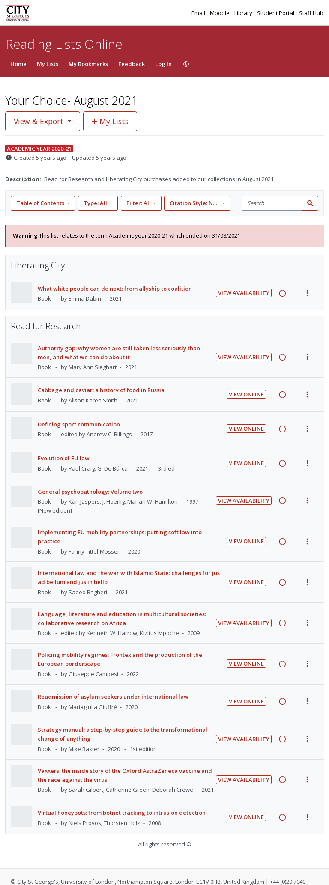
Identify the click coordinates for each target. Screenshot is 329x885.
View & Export (40, 121)
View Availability (243, 293)
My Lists (47, 64)
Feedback (131, 64)
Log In (163, 64)
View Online (246, 394)
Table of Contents (41, 203)
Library (244, 13)
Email (198, 13)
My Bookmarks (88, 64)
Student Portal (276, 13)
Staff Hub (311, 13)
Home (18, 64)
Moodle (220, 13)
